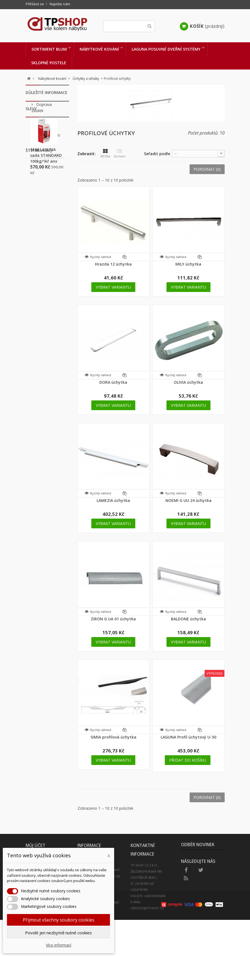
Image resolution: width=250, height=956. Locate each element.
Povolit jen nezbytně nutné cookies (58, 932)
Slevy (31, 176)
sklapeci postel (40, 287)
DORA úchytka (113, 382)
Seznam (120, 153)
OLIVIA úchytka (188, 382)
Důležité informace (46, 92)
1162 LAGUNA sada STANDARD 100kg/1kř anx (46, 227)
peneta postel (46, 370)
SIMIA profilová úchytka (113, 737)
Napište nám (60, 4)
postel (39, 323)
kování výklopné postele (41, 344)
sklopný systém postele (40, 311)
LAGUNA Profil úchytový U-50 (188, 737)
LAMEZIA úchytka (113, 500)
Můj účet (35, 845)
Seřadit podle (157, 153)
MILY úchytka (188, 264)
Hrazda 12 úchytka (113, 264)
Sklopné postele (48, 62)
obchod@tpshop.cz (147, 908)
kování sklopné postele (40, 383)
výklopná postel (41, 359)
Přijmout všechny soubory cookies (58, 920)
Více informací (58, 945)
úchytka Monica (40, 398)
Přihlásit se (35, 4)
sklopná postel (47, 297)
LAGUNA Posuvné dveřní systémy (166, 49)
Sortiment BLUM (49, 49)
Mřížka (105, 153)
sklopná (40, 331)
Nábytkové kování (99, 49)
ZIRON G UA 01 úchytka (113, 618)
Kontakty (43, 154)
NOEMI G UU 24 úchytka (188, 500)
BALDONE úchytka (188, 618)
